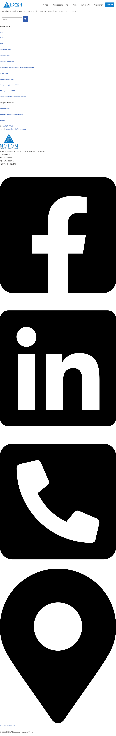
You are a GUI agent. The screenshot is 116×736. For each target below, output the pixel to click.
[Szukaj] (12, 19)
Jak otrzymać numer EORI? (7, 91)
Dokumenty (98, 5)
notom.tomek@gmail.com (16, 129)
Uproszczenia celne (5, 49)
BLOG (1, 44)
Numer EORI (85, 5)
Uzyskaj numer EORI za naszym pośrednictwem (13, 97)
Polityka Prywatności (8, 725)
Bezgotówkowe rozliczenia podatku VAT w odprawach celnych (17, 67)
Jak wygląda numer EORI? (7, 79)
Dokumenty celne (4, 55)
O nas (1, 32)
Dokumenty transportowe (7, 61)
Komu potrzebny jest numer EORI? (9, 85)
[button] (48, 4)
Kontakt (110, 5)
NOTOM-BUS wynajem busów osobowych (11, 114)
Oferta (74, 5)
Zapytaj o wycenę (4, 108)
